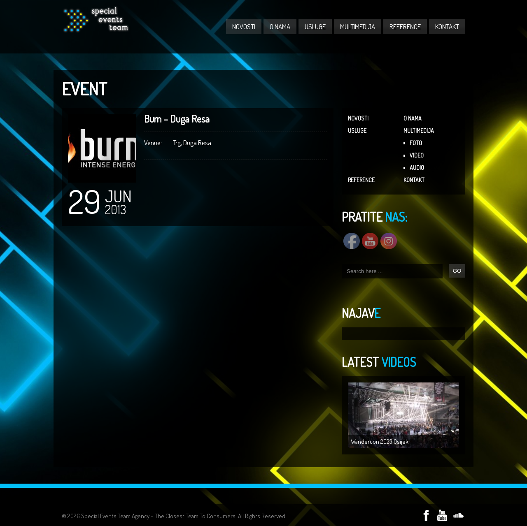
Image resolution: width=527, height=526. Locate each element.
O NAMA (280, 26)
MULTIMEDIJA (357, 26)
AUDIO (417, 167)
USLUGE (315, 26)
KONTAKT (447, 26)
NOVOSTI (243, 26)
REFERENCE (405, 26)
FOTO (416, 142)
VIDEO (417, 155)
